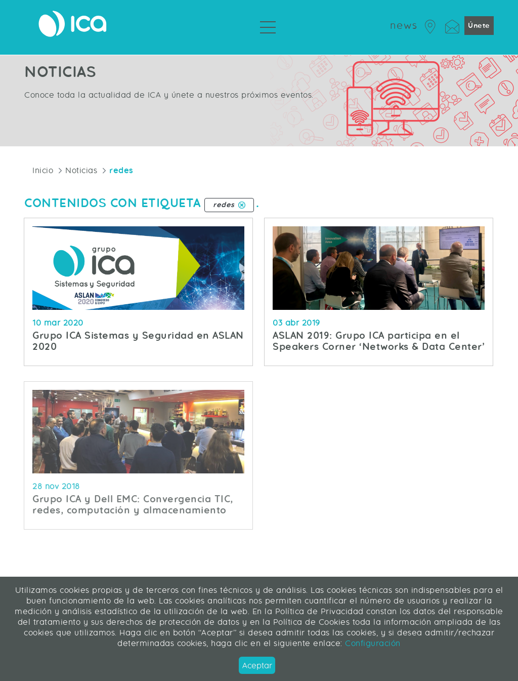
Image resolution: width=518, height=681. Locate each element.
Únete (479, 25)
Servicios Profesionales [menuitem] (230, 46)
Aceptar (257, 665)
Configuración (371, 643)
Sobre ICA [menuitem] (309, 46)
